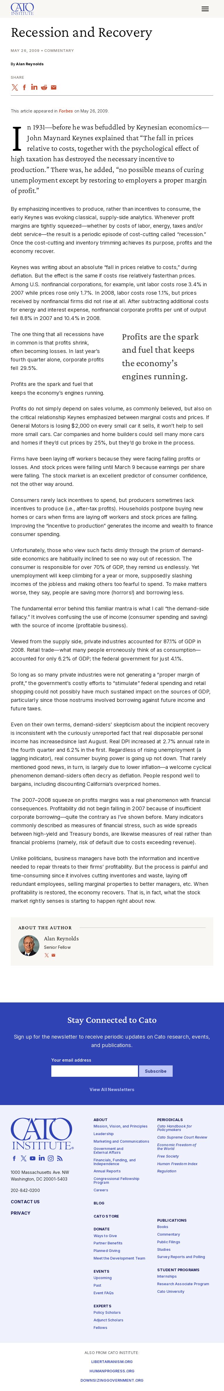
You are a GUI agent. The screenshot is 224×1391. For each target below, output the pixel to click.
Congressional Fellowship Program (116, 1181)
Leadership (104, 1134)
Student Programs (178, 1270)
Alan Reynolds (30, 64)
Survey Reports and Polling (181, 1257)
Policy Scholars (107, 1313)
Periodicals (170, 1120)
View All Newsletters (112, 1090)
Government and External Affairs (108, 1151)
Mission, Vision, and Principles (121, 1126)
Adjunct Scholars (108, 1320)
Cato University (170, 1292)
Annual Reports (107, 1171)
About (101, 1120)
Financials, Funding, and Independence (115, 1162)
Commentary (168, 1235)
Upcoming (103, 1278)
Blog (99, 1203)
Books (163, 1227)
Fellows (100, 1328)
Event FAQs (104, 1293)
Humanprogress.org (112, 1371)
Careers (101, 1190)
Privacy (20, 1213)
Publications (172, 1221)
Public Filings (168, 1242)
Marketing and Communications (121, 1141)
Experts (102, 1306)
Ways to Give (105, 1236)
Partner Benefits (108, 1243)
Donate (102, 1229)
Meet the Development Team (120, 1258)
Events (102, 1272)
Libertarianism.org (112, 1362)
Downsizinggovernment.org (112, 1381)
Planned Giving (107, 1251)
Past (98, 1286)
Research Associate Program (183, 1284)
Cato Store (106, 1216)
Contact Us (25, 1202)
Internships (167, 1276)
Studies (164, 1249)
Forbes (66, 110)
